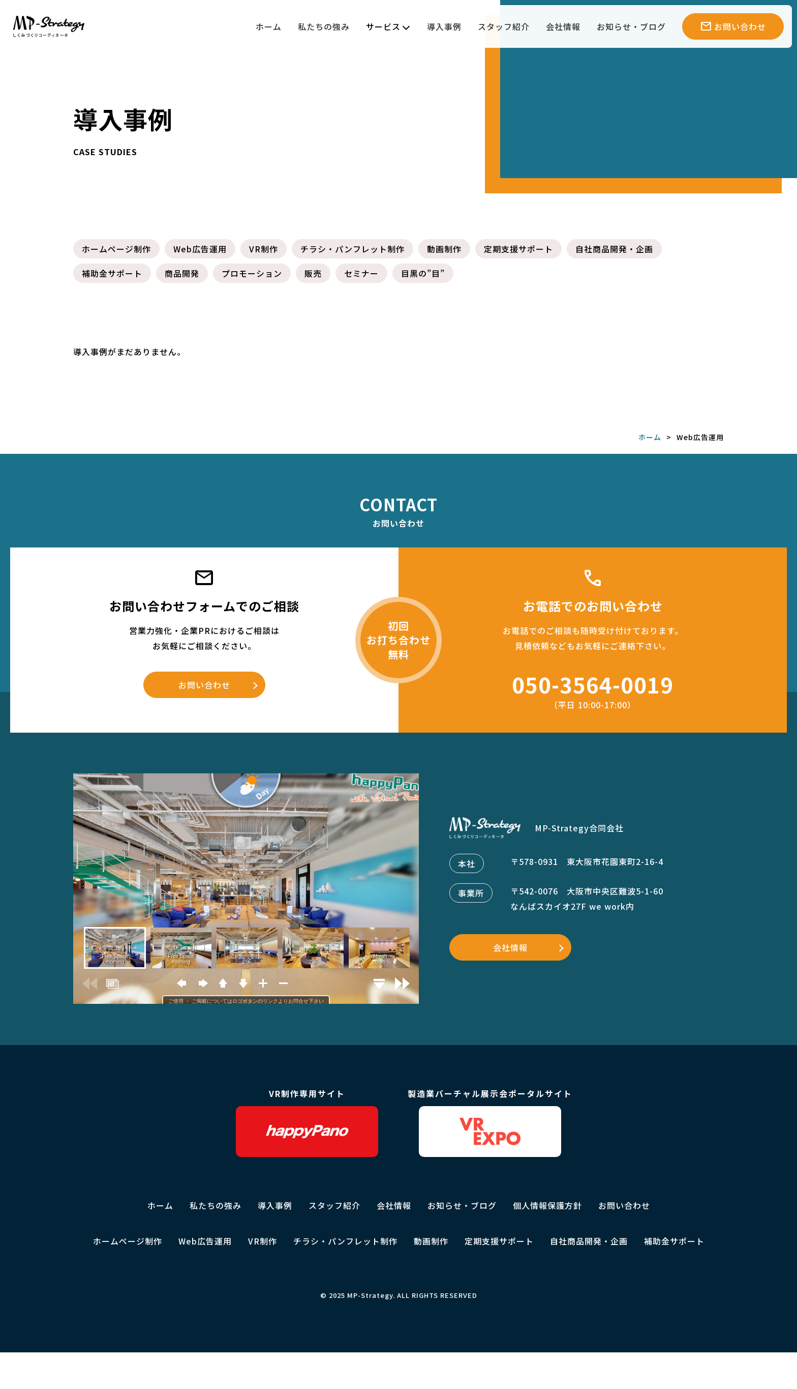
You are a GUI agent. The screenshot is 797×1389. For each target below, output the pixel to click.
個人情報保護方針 (547, 1205)
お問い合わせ (204, 685)
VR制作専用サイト (307, 1122)
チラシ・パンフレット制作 (352, 249)
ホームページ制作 (116, 249)
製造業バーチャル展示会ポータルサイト (490, 1122)
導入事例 (444, 26)
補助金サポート (112, 273)
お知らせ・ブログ (631, 26)
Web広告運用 (200, 249)
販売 (313, 273)
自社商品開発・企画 (614, 249)
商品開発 (182, 273)
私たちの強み (324, 26)
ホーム (269, 26)
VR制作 (263, 249)
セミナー (361, 273)
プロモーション (252, 273)
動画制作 (444, 249)
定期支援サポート (518, 249)
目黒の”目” (423, 273)
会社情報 (563, 26)
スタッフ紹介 (504, 26)
